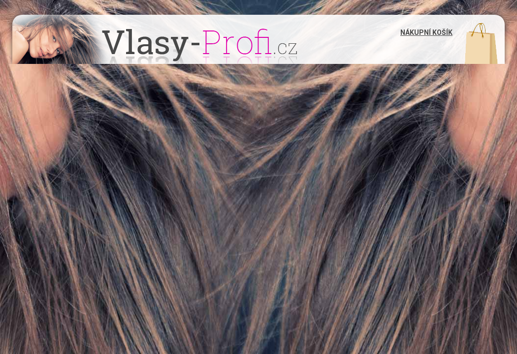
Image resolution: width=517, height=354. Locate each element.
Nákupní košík (426, 32)
